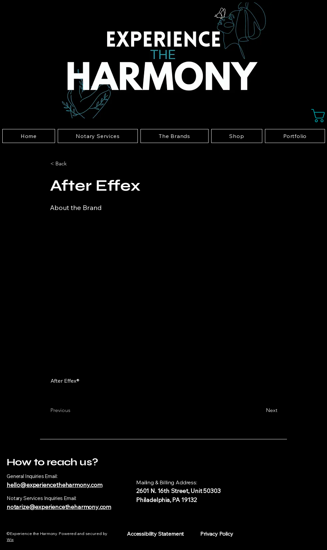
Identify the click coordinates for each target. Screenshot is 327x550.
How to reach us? (52, 462)
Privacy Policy (216, 533)
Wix (10, 539)
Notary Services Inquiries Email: (41, 498)
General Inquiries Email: (32, 476)
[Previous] (72, 410)
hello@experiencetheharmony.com (54, 485)
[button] (317, 115)
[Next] (260, 410)
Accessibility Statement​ (155, 533)
